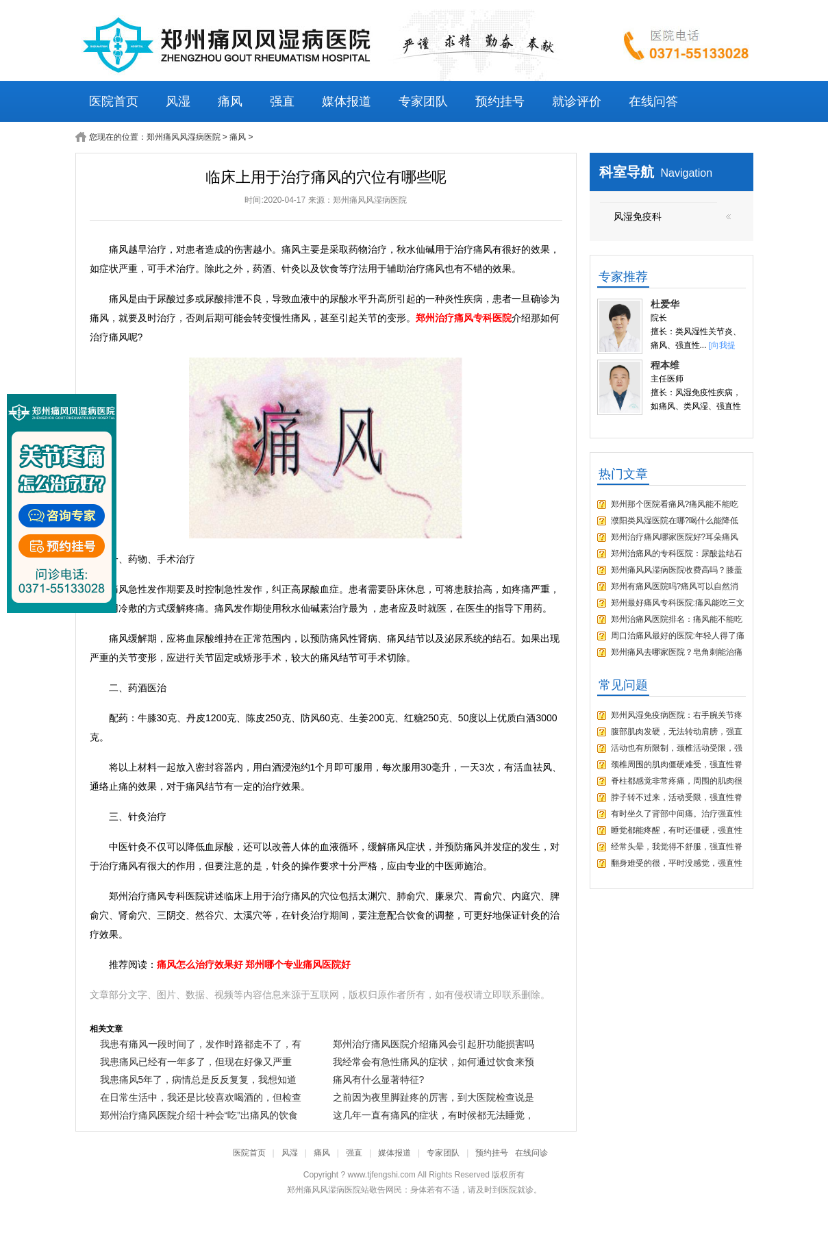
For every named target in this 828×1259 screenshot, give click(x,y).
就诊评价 (576, 101)
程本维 (665, 365)
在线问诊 (531, 1153)
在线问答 (653, 101)
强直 (282, 101)
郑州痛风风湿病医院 (184, 137)
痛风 (230, 101)
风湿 (178, 101)
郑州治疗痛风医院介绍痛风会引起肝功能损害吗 (433, 1043)
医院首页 (113, 101)
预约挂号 (500, 101)
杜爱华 (665, 304)
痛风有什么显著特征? (379, 1079)
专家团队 (423, 101)
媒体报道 (346, 101)
